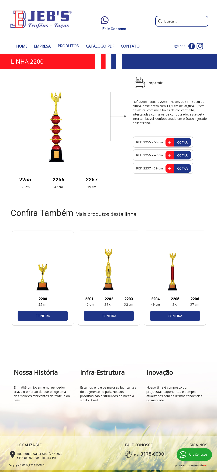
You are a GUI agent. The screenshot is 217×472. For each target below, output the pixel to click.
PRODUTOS (68, 45)
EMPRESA (42, 46)
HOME (21, 46)
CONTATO (130, 46)
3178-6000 (152, 454)
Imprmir (155, 82)
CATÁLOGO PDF (100, 46)
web (205, 465)
